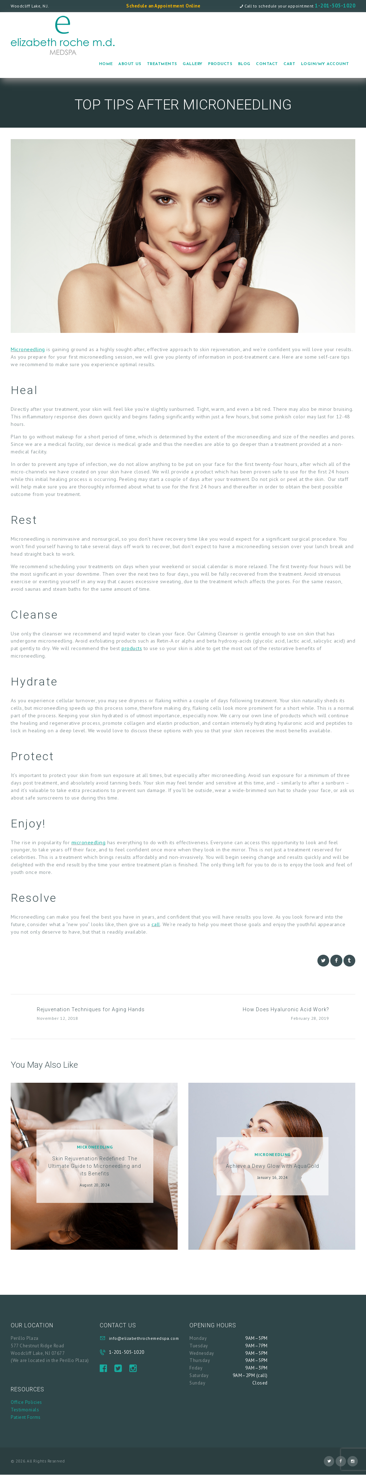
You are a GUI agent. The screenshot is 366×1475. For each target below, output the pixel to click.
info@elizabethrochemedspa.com (144, 1338)
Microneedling (28, 349)
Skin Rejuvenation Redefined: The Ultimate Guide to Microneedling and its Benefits (94, 1166)
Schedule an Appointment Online (163, 6)
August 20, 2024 (95, 1185)
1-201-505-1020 (335, 5)
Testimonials (25, 1410)
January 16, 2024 (272, 1177)
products (132, 648)
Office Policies (26, 1402)
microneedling (88, 842)
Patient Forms (26, 1417)
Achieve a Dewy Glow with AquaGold (272, 1166)
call (156, 924)
